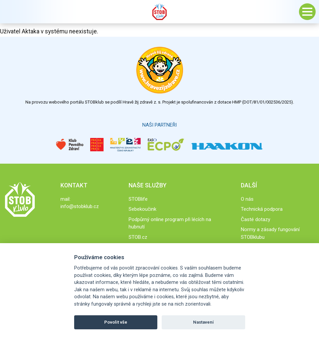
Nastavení (203, 322)
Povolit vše (115, 322)
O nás (247, 199)
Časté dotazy (255, 219)
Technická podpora (262, 209)
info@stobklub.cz (79, 206)
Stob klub (159, 11)
